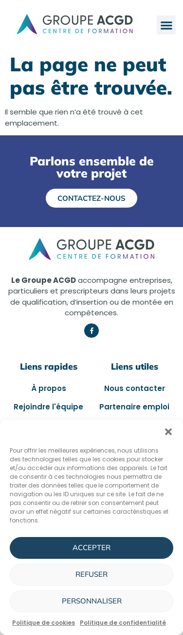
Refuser (91, 574)
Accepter (91, 547)
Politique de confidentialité (123, 623)
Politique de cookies (43, 623)
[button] (168, 432)
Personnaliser (92, 600)
